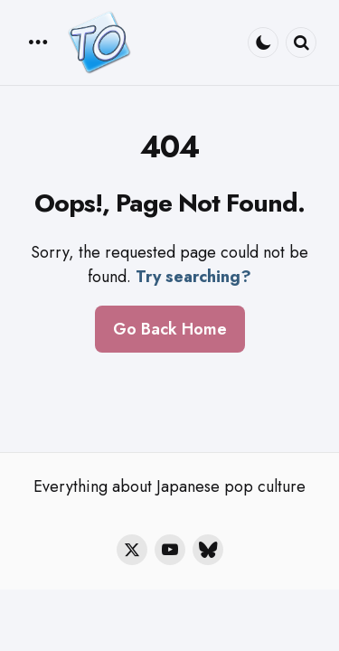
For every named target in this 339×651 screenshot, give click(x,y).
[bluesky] (208, 549)
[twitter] (132, 549)
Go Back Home (170, 329)
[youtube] (170, 549)
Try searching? (193, 276)
